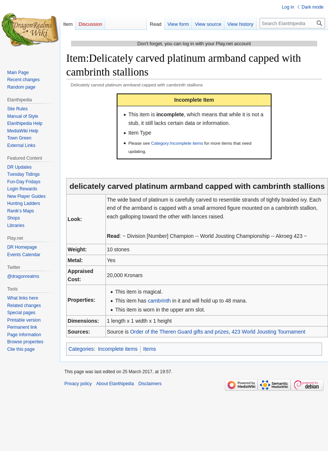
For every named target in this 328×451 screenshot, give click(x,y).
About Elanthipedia (115, 383)
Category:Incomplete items (177, 143)
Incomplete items (118, 349)
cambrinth (159, 301)
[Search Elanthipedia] (292, 23)
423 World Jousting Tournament (268, 332)
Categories (81, 349)
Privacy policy (78, 383)
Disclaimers (150, 383)
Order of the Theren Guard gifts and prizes (179, 332)
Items (149, 349)
